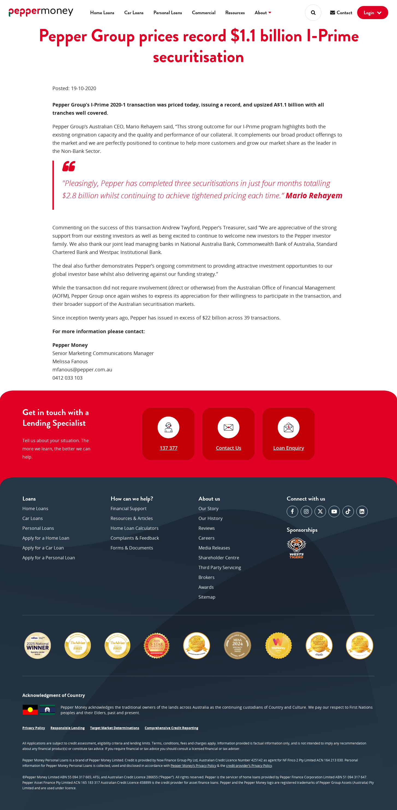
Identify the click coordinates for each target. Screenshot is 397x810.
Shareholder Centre (218, 557)
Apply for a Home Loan (45, 538)
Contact (341, 12)
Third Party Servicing (219, 567)
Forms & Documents (132, 548)
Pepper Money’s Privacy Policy (193, 765)
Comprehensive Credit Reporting (171, 728)
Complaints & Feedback (135, 538)
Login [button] (373, 12)
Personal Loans (167, 12)
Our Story (208, 508)
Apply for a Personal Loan (48, 557)
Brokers (206, 577)
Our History (210, 518)
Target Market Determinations (114, 728)
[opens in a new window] (292, 511)
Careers (206, 538)
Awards (206, 587)
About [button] (263, 12)
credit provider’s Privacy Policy (249, 765)
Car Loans (134, 12)
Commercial (203, 12)
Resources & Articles (132, 518)
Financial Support (129, 508)
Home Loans (102, 12)
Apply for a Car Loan (43, 548)
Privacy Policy (33, 728)
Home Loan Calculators (135, 528)
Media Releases (214, 548)
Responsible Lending (68, 728)
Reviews (206, 528)
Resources (235, 12)
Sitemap (206, 597)
